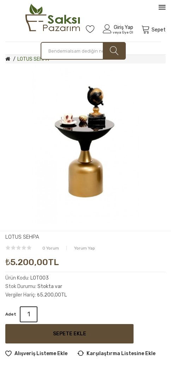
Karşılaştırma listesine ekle (121, 354)
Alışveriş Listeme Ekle (40, 354)
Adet (10, 314)
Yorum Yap (84, 248)
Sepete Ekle (69, 334)
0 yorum (50, 248)
